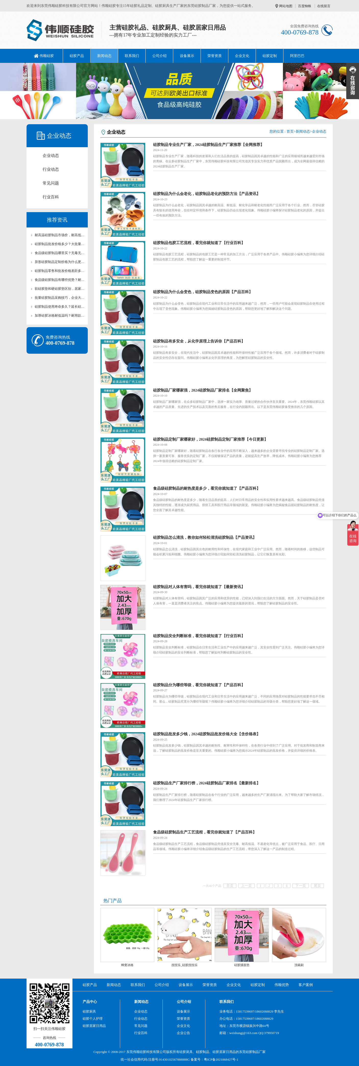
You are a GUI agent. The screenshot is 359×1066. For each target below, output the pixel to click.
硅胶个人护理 (93, 1019)
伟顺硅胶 (47, 56)
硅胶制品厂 (254, 1052)
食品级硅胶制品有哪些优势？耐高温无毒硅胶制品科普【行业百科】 (60, 280)
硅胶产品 (77, 56)
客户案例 (306, 985)
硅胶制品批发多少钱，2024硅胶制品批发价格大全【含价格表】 (206, 734)
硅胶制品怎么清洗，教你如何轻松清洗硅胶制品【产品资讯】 (204, 537)
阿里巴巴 (297, 56)
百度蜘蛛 (304, 6)
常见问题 (51, 183)
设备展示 (187, 56)
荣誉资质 (214, 56)
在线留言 (323, 6)
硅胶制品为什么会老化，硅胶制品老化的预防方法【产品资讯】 (206, 194)
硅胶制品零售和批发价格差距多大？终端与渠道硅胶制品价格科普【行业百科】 (60, 271)
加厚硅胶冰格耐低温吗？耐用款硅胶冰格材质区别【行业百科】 (60, 315)
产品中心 (90, 1002)
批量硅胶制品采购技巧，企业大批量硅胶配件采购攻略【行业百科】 (60, 298)
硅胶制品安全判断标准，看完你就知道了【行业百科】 (199, 636)
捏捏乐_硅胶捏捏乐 (184, 965)
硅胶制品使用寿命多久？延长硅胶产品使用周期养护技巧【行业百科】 (60, 306)
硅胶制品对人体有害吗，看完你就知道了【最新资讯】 (199, 587)
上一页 (246, 886)
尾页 (317, 886)
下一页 (300, 886)
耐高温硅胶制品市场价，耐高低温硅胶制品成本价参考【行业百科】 (60, 235)
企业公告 (183, 1033)
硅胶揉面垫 (242, 965)
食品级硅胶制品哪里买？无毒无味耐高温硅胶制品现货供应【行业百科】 (60, 253)
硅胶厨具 (89, 1011)
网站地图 (285, 6)
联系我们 (132, 56)
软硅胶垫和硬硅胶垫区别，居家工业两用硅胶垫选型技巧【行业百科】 (60, 289)
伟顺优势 (282, 985)
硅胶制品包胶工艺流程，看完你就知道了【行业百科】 (199, 243)
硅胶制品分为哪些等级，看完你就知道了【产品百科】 (199, 685)
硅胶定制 (270, 56)
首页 (290, 131)
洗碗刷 (299, 965)
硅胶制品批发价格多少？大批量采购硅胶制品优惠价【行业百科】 (60, 244)
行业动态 (51, 169)
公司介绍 (159, 56)
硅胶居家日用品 (94, 1026)
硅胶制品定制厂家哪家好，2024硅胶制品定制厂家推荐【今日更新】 (210, 439)
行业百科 (51, 197)
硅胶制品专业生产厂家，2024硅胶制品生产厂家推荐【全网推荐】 (208, 145)
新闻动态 (104, 56)
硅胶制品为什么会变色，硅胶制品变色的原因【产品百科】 (203, 292)
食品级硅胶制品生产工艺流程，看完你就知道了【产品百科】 (204, 832)
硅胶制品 (202, 1052)
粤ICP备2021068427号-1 (221, 1059)
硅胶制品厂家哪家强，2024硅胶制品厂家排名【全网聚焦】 (203, 390)
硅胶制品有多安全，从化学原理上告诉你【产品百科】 (199, 341)
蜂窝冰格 (127, 965)
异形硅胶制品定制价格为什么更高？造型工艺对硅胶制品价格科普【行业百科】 (60, 262)
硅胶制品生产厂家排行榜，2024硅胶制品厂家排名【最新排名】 (206, 783)
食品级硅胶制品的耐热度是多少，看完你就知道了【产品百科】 (206, 488)
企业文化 (242, 56)
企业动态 (51, 155)
